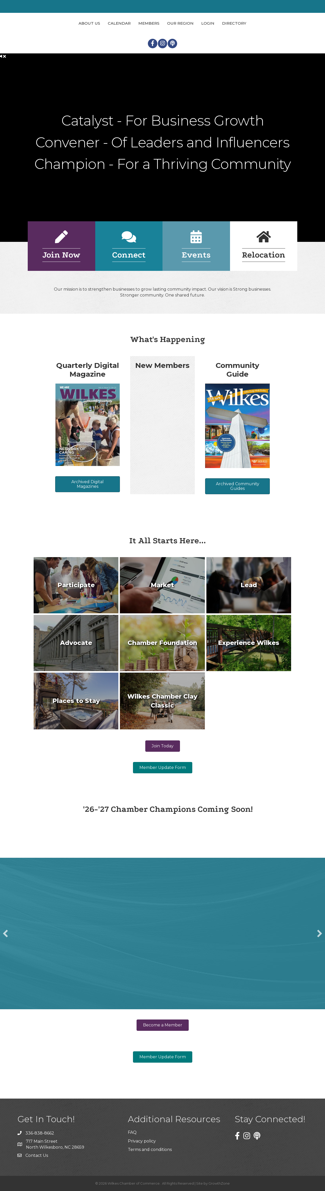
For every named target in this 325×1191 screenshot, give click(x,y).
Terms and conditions (150, 1149)
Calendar (119, 23)
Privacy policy (142, 1141)
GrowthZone (219, 1183)
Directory (234, 23)
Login (207, 23)
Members (148, 23)
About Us (89, 23)
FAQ (132, 1132)
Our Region (180, 23)
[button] (5, 933)
